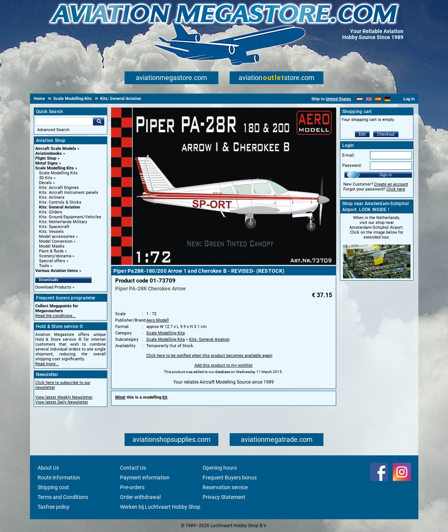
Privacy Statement (224, 497)
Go (98, 121)
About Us (48, 468)
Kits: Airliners (52, 197)
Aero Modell (157, 320)
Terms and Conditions (63, 497)
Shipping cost (53, 487)
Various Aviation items (56, 270)
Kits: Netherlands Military (63, 221)
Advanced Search (53, 129)
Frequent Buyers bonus (230, 478)
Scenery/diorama (55, 256)
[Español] (378, 99)
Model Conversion (55, 241)
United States (338, 99)
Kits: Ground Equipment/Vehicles (70, 217)
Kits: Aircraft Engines (59, 187)
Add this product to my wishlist (223, 365)
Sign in (385, 174)
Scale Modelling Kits (54, 168)
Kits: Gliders (50, 212)
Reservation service (225, 487)
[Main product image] (223, 263)
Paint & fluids (51, 251)
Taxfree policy (53, 507)
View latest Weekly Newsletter (64, 397)
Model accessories (57, 236)
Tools (44, 265)
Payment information (145, 478)
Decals (45, 182)
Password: (352, 165)
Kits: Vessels (51, 231)
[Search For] (64, 121)
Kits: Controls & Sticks (60, 202)
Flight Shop (45, 158)
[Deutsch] (387, 99)
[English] (369, 99)
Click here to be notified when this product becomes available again (209, 355)
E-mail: (348, 155)
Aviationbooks (48, 153)
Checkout (386, 134)
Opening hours (220, 468)
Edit (362, 134)
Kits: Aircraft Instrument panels (68, 192)
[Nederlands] (359, 99)
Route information (59, 478)
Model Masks (52, 246)
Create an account (391, 184)
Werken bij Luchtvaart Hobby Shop (160, 507)
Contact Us (133, 468)
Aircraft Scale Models (55, 148)
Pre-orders (132, 487)
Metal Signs (46, 163)
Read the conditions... (55, 315)
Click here (395, 189)
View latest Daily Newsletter (61, 402)
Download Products (53, 287)
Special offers (52, 260)
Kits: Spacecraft (54, 226)
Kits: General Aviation (59, 207)
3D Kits (46, 177)
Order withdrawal (140, 497)
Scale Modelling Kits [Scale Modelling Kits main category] (58, 173)
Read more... (47, 363)
